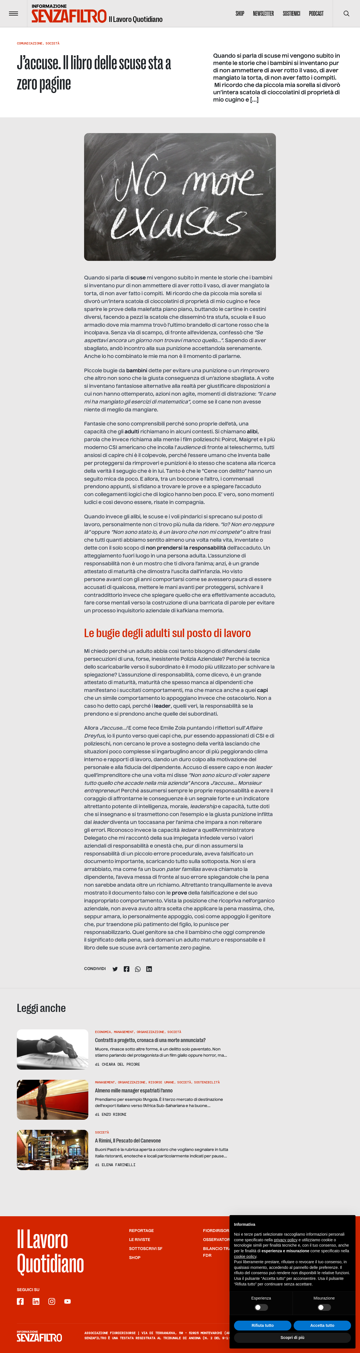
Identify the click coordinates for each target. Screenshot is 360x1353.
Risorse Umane (161, 1082)
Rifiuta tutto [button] (263, 1331)
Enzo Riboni (114, 1114)
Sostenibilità (207, 1082)
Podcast (316, 13)
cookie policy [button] (245, 1262)
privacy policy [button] (286, 1245)
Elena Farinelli (119, 1164)
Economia (103, 1032)
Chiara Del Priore (121, 1064)
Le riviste (139, 1240)
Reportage (141, 1231)
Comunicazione (29, 43)
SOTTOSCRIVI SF (146, 1249)
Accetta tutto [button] (322, 1331)
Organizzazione (150, 1032)
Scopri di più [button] (293, 1343)
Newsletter (263, 13)
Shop (240, 13)
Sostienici (291, 13)
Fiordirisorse (218, 1231)
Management (124, 1032)
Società (52, 43)
